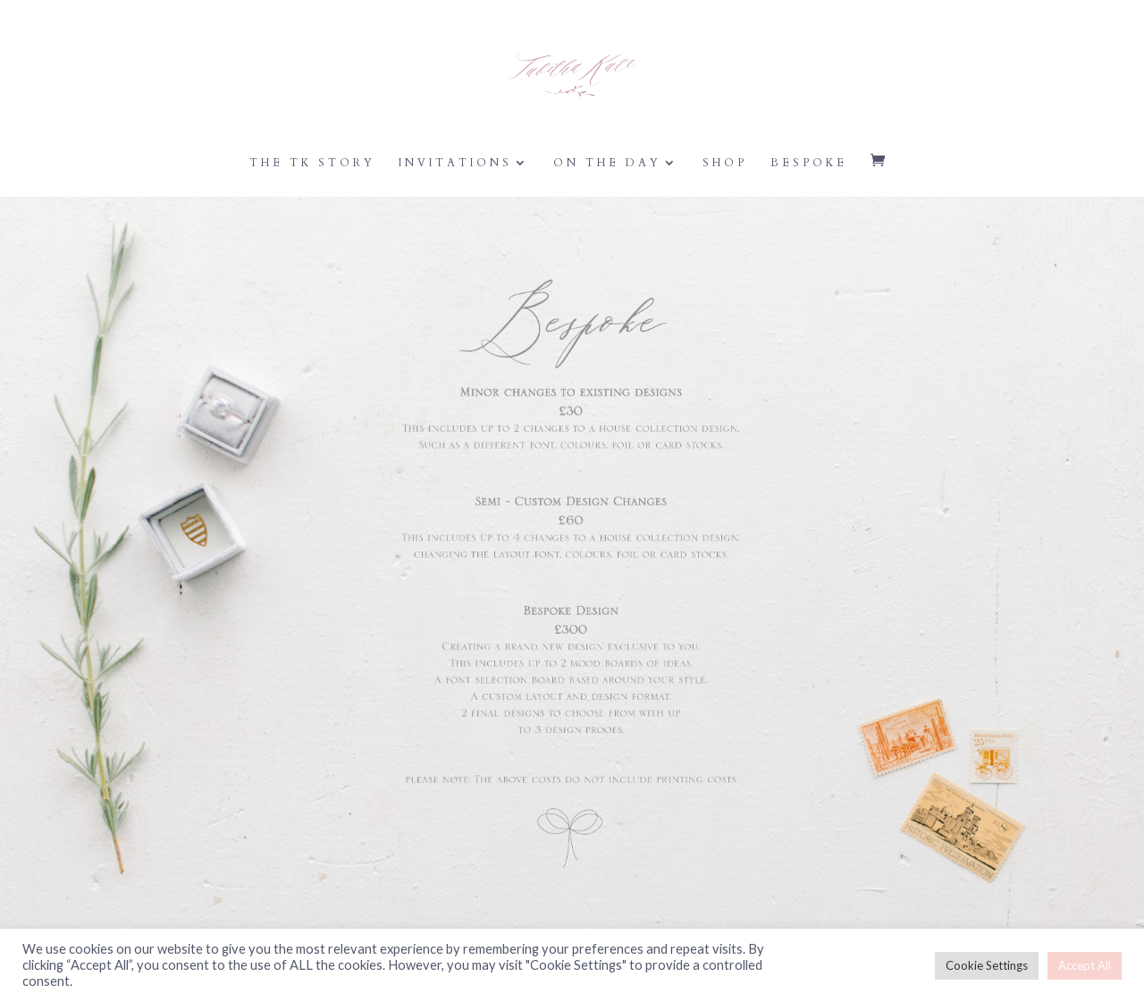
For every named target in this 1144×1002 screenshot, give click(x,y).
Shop (724, 163)
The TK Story (312, 163)
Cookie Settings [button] (987, 965)
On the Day (607, 163)
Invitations (455, 163)
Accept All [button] (1084, 965)
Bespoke (808, 163)
